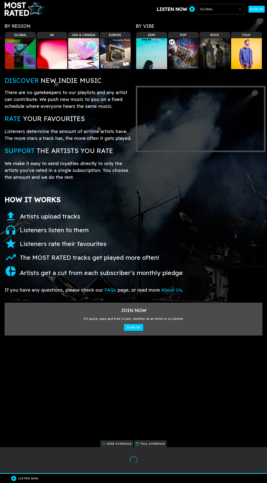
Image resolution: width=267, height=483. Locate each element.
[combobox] (221, 9)
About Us (171, 290)
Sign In (256, 9)
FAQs (110, 290)
